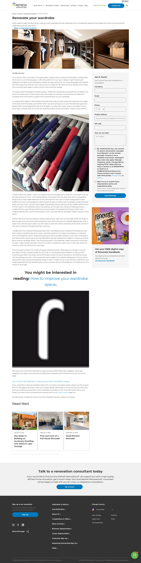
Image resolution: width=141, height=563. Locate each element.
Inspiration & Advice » (60, 504)
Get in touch (63, 392)
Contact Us (116, 6)
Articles (19, 13)
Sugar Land (96, 519)
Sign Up (25, 515)
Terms (99, 178)
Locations (73, 5)
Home (14, 13)
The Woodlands (97, 523)
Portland (114, 515)
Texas (113, 519)
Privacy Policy (117, 175)
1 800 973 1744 (99, 5)
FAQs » (55, 548)
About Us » (56, 514)
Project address (101, 114)
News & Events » (58, 524)
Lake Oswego (96, 515)
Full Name (99, 87)
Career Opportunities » (61, 533)
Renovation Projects (52, 5)
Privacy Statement (39, 560)
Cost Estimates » (58, 509)
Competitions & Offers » (61, 519)
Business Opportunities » (62, 529)
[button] (38, 6)
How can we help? (102, 133)
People (80, 5)
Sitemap (58, 560)
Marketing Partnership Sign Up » (65, 543)
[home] (20, 5)
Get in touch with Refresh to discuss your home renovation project (40, 381)
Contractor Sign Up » (60, 538)
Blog (86, 5)
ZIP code (98, 124)
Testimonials (65, 5)
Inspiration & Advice (30, 13)
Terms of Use (50, 560)
